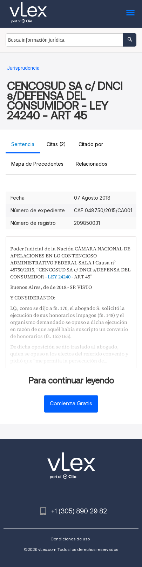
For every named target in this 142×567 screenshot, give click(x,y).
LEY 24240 (59, 276)
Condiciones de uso (70, 539)
